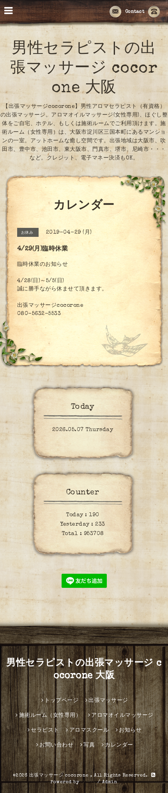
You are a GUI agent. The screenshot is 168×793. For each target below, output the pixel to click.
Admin (110, 782)
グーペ (88, 782)
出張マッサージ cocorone (60, 775)
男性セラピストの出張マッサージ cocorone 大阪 (83, 69)
